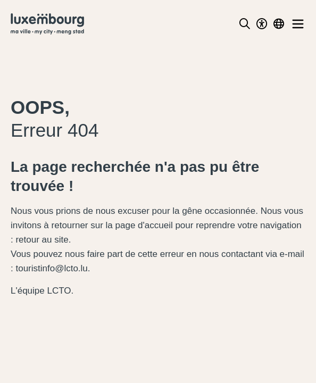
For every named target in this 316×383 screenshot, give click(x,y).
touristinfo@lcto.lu (51, 268)
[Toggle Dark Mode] (261, 24)
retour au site (41, 240)
